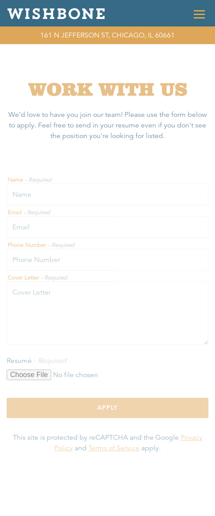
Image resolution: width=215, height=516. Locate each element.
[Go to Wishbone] (107, 35)
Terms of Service (114, 448)
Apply (107, 407)
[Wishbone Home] (58, 13)
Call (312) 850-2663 (107, 505)
